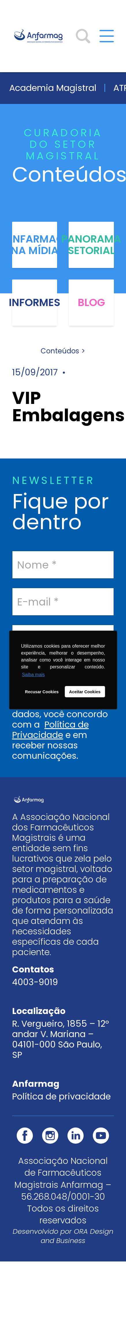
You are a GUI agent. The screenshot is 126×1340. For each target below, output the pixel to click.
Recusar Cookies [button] (42, 691)
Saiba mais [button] (33, 674)
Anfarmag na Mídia (34, 244)
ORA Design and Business (77, 1236)
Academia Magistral (52, 88)
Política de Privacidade (50, 730)
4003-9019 (35, 982)
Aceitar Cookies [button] (85, 691)
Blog (91, 302)
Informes (34, 302)
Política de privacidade (61, 1097)
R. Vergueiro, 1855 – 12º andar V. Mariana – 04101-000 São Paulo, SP (60, 1039)
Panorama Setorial (91, 244)
